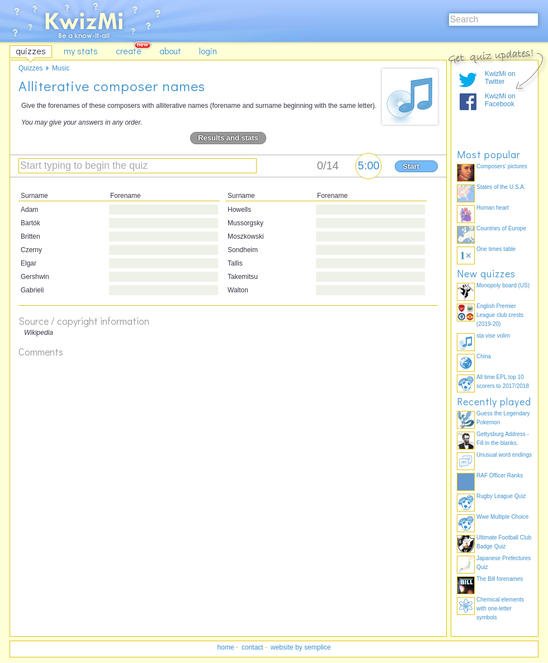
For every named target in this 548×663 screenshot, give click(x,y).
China (483, 356)
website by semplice (300, 647)
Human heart (492, 208)
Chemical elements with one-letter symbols (500, 608)
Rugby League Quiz (501, 496)
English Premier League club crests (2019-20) (499, 315)
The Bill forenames (499, 579)
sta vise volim (493, 336)
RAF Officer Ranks (499, 475)
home (226, 647)
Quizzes (30, 68)
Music (60, 68)
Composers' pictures (501, 166)
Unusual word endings (504, 455)
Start (411, 166)
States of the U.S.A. (501, 187)
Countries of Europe (501, 228)
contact (252, 647)
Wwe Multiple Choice (502, 517)
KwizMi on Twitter (500, 78)
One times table (496, 249)
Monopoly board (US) (503, 285)
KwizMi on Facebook (500, 100)
